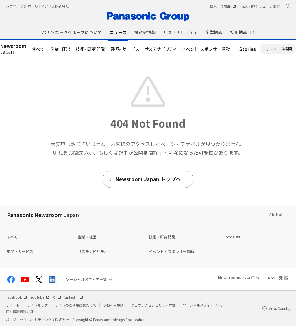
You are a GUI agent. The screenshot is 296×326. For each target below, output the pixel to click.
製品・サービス (125, 49)
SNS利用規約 (113, 305)
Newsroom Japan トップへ (145, 179)
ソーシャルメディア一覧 (86, 279)
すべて (38, 49)
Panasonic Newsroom (43, 214)
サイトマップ (37, 305)
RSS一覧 (275, 278)
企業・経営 (60, 49)
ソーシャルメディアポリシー (205, 305)
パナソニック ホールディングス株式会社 (37, 5)
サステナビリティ (161, 49)
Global (275, 215)
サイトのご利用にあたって (75, 305)
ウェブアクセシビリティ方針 (153, 305)
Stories (247, 49)
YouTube (39, 296)
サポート (13, 305)
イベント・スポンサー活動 (206, 49)
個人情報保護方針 (20, 311)
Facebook (16, 296)
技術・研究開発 (91, 49)
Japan (13, 49)
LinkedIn (73, 296)
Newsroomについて (236, 277)
